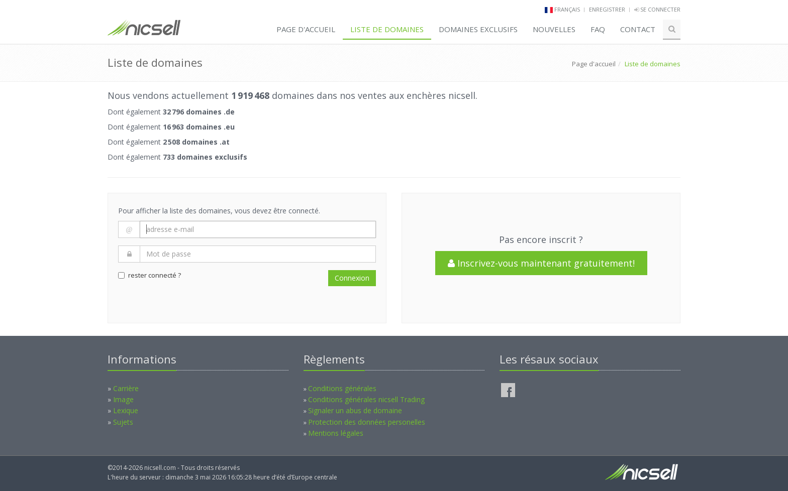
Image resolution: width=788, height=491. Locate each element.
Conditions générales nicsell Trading (366, 399)
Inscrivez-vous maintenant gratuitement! (541, 263)
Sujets (123, 422)
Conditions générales (342, 388)
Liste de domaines (387, 29)
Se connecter (657, 9)
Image (123, 399)
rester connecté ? (149, 275)
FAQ (597, 29)
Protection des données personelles (366, 422)
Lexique (125, 410)
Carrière (126, 388)
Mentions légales (335, 433)
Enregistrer (607, 9)
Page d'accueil (305, 29)
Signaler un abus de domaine (355, 410)
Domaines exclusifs (478, 29)
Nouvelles (554, 29)
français (567, 9)
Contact (637, 29)
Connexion (352, 278)
